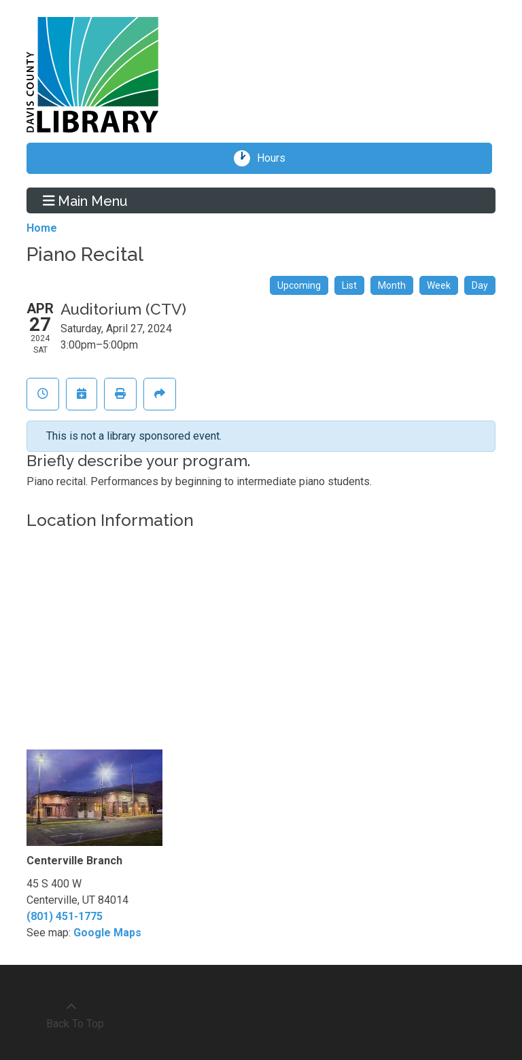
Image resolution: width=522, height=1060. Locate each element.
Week (439, 285)
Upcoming (299, 285)
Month (392, 285)
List (349, 285)
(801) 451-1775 (65, 916)
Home (42, 228)
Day (480, 285)
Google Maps (107, 932)
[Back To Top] (71, 1016)
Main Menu (85, 200)
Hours (276, 158)
